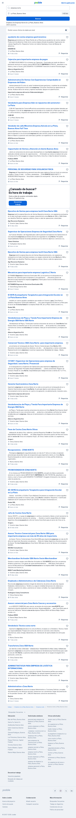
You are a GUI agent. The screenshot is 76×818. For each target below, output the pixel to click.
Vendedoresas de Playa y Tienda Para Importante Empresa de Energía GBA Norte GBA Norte (35, 321)
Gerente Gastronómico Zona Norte (23, 386)
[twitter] (66, 791)
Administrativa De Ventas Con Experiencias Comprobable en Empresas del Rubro (34, 81)
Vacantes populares (14, 778)
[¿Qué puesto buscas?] (38, 8)
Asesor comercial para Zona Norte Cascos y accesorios (32, 605)
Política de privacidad (56, 809)
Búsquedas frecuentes (17, 714)
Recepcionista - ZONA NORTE (21, 452)
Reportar (63, 53)
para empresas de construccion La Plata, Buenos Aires (35, 744)
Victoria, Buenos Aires (15, 747)
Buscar (38, 19)
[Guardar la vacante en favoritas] (67, 37)
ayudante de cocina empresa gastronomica (27, 37)
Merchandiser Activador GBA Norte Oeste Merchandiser (32, 560)
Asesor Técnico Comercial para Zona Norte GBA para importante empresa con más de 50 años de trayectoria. (32, 536)
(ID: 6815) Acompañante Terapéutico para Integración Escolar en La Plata (35, 493)
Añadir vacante (31, 801)
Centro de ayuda (7, 804)
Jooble (14, 814)
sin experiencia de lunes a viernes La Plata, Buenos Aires (56, 766)
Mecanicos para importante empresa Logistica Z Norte (32, 274)
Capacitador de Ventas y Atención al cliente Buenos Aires (33, 149)
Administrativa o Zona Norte (20, 688)
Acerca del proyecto (8, 801)
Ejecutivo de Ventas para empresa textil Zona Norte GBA (32, 213)
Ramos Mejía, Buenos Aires (16, 754)
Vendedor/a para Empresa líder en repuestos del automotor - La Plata (34, 104)
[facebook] (55, 791)
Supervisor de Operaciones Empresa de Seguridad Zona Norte (35, 234)
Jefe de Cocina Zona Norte (19, 515)
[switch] (66, 30)
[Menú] (3, 3)
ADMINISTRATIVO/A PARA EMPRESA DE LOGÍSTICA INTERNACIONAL (30, 669)
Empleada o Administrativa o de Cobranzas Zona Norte (32, 583)
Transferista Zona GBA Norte (20, 648)
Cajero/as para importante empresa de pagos (28, 59)
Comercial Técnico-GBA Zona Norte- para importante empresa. (35, 345)
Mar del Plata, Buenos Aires (16, 721)
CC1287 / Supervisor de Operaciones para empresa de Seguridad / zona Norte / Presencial (31, 364)
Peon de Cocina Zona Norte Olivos (23, 431)
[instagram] (61, 791)
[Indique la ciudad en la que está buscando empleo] (38, 13)
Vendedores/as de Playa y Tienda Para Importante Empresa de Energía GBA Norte (35, 407)
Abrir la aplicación (68, 3)
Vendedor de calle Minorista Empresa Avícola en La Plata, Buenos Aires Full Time (33, 127)
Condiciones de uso (56, 807)
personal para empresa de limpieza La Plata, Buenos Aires (36, 723)
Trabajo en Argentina (56, 804)
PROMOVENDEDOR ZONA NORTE (22, 472)
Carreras (5, 807)
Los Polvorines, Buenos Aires (17, 739)
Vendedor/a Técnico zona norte (21, 628)
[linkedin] (72, 791)
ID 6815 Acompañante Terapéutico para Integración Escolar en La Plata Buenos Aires (35, 298)
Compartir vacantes (32, 804)
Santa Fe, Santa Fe (14, 724)
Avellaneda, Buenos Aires (16, 727)
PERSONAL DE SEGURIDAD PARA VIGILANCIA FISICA (30, 169)
